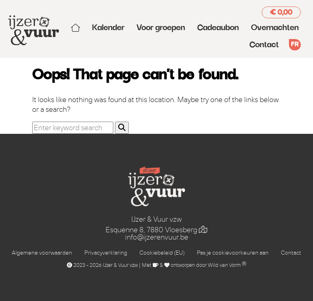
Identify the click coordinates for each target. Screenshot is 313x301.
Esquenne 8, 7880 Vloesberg (156, 230)
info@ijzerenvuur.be (156, 237)
